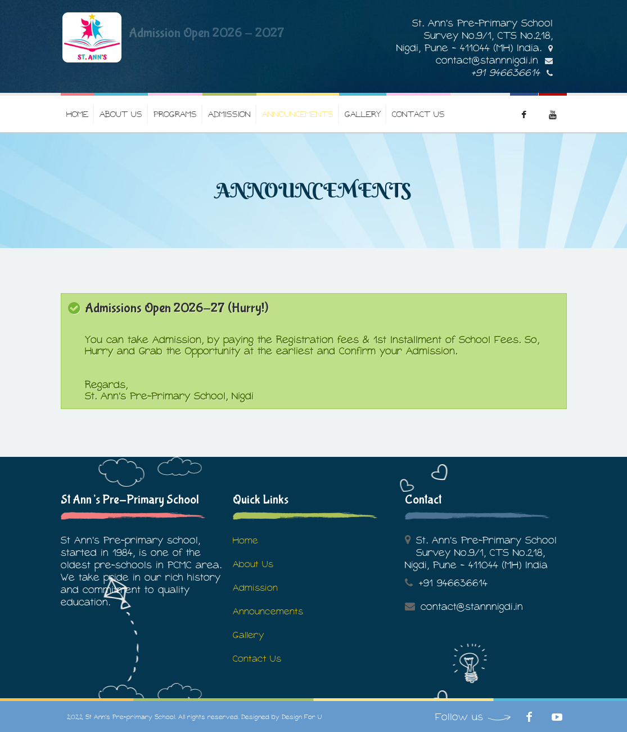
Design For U (302, 716)
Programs (175, 114)
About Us (253, 564)
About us (121, 114)
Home (77, 114)
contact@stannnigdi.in (487, 60)
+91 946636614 (505, 72)
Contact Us (418, 114)
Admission (229, 114)
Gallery (363, 114)
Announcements (297, 114)
